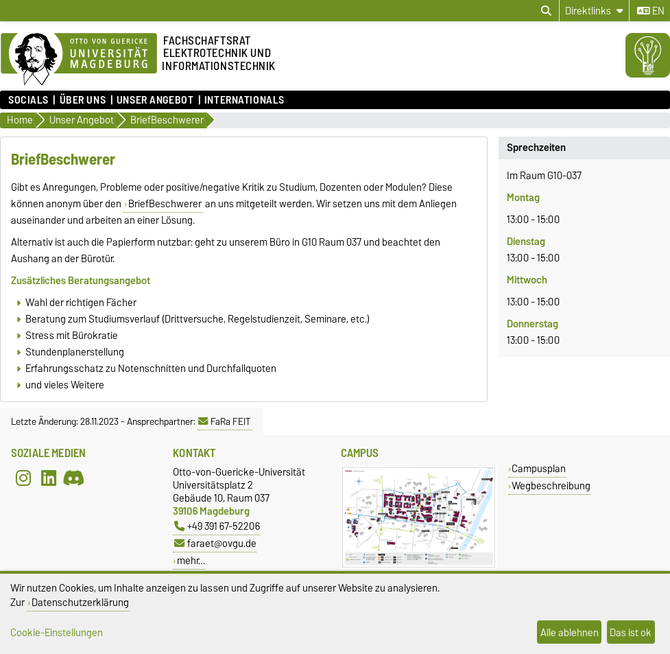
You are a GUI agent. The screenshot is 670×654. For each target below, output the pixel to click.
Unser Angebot (155, 100)
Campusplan (539, 468)
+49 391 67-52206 (217, 526)
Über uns (83, 100)
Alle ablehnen (569, 632)
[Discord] (73, 477)
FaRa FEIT (224, 421)
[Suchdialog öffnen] (546, 11)
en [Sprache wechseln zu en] (651, 11)
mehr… (191, 560)
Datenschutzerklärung (80, 602)
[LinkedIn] (48, 477)
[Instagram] (23, 477)
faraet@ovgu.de (215, 543)
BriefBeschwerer (165, 204)
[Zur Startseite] (79, 59)
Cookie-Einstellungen (56, 632)
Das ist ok (630, 632)
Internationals (244, 100)
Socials (28, 100)
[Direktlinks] (594, 10)
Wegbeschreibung (551, 485)
